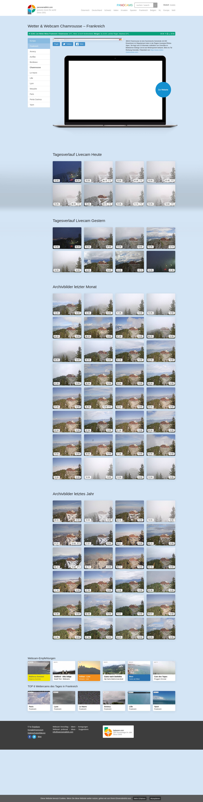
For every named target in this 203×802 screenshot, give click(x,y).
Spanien (133, 10)
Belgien (153, 10)
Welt (173, 10)
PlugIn (56, 95)
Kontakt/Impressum (35, 781)
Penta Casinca (36, 99)
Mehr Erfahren (139, 798)
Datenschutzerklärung (36, 784)
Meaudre (33, 89)
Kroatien (124, 10)
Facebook (30, 788)
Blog (39, 787)
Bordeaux (34, 62)
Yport (32, 105)
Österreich (85, 10)
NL (160, 10)
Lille (31, 78)
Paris (32, 94)
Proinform (36, 778)
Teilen (81, 95)
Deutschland (97, 10)
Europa (166, 10)
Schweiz (107, 10)
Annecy (33, 51)
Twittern (69, 95)
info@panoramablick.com (63, 783)
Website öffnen (110, 140)
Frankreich (143, 10)
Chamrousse (35, 67)
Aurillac (33, 57)
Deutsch (166, 5)
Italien (116, 10)
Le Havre (33, 73)
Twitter (34, 788)
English (172, 5)
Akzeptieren (155, 798)
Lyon (32, 83)
